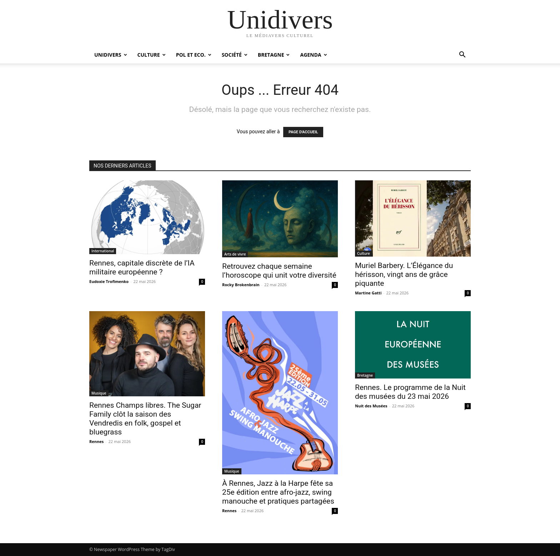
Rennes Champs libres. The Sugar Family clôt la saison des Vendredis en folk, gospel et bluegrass (145, 418)
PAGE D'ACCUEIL (303, 132)
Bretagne (274, 54)
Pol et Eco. (193, 54)
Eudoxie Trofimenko (109, 281)
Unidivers (110, 54)
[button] (462, 55)
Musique (98, 393)
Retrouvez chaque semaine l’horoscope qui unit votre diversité (279, 270)
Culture (152, 54)
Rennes (96, 441)
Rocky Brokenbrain (241, 284)
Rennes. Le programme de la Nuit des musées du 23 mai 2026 (410, 392)
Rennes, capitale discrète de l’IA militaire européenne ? (142, 267)
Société (235, 54)
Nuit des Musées (371, 405)
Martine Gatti (368, 292)
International (102, 250)
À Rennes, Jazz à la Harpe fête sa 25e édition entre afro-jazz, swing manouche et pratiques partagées (278, 492)
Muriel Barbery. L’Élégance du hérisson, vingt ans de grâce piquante (404, 274)
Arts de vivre (235, 254)
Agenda (313, 54)
